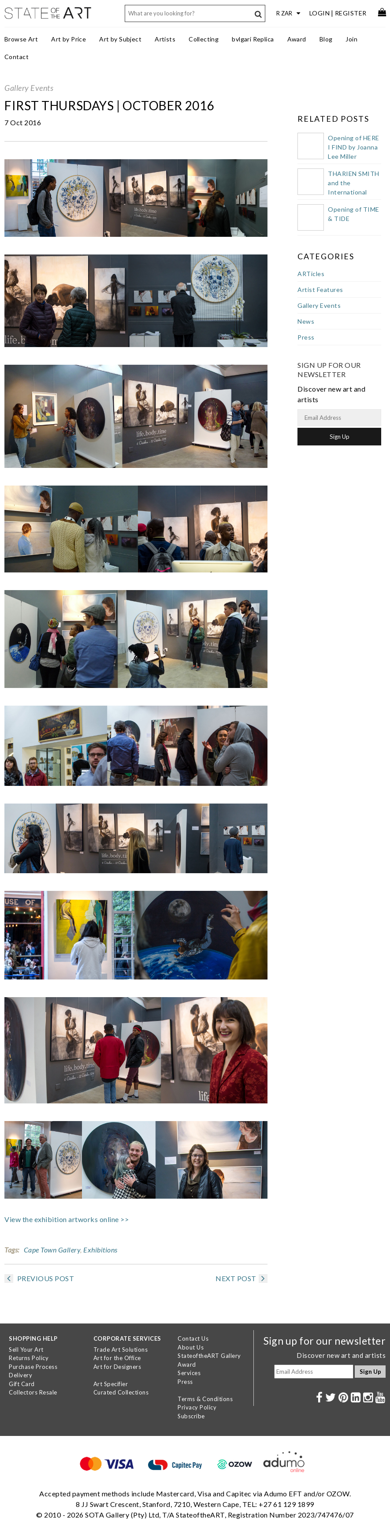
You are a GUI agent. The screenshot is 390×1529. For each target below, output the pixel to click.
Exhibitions (100, 1249)
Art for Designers (117, 1366)
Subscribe (191, 1416)
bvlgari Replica (253, 39)
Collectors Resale (33, 1392)
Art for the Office (117, 1357)
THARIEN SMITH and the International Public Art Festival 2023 (353, 192)
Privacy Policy (197, 1407)
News (305, 321)
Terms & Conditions (205, 1398)
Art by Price (68, 39)
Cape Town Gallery (52, 1249)
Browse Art (21, 39)
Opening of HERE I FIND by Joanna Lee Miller (353, 147)
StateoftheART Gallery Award (209, 1360)
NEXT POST (241, 1278)
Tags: (11, 1249)
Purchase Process (33, 1366)
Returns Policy (28, 1357)
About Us (191, 1347)
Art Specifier (110, 1383)
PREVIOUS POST (39, 1278)
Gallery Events (28, 88)
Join (351, 39)
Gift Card (22, 1383)
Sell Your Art (26, 1349)
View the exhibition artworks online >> (66, 1219)
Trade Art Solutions (120, 1349)
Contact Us (193, 1338)
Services (189, 1372)
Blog (326, 39)
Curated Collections (121, 1392)
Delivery (20, 1375)
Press (306, 337)
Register (351, 13)
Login (319, 13)
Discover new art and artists (341, 1355)
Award (296, 39)
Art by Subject (120, 39)
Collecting (204, 39)
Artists (165, 39)
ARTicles (310, 273)
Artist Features (320, 289)
